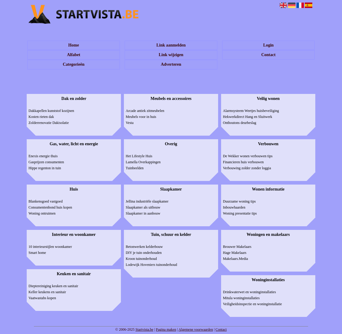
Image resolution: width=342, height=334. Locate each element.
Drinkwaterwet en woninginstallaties (249, 292)
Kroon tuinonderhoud (141, 259)
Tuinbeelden (135, 168)
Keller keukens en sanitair (47, 292)
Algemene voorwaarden (195, 329)
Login (268, 45)
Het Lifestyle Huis (139, 156)
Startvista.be (144, 329)
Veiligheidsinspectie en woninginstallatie (252, 304)
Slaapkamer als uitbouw (143, 207)
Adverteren (171, 64)
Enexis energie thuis (43, 156)
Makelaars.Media (235, 259)
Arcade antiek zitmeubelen (145, 111)
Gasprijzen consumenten (46, 162)
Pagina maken (166, 329)
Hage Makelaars (234, 253)
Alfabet (73, 55)
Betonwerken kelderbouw (144, 247)
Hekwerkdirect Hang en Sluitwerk (247, 117)
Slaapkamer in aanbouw (143, 213)
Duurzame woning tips (239, 201)
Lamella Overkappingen (143, 162)
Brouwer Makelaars (237, 247)
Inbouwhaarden (234, 207)
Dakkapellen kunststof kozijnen (51, 111)
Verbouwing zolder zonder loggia (247, 168)
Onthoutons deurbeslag (239, 123)
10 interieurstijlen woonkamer (50, 247)
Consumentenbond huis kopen (50, 207)
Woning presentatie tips (240, 213)
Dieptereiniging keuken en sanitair (53, 286)
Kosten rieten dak (41, 117)
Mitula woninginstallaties (241, 298)
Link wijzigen (171, 55)
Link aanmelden (171, 45)
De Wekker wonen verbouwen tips (247, 156)
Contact (268, 55)
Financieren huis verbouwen (243, 162)
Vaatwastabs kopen (42, 298)
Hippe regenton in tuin (44, 168)
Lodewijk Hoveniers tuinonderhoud (151, 265)
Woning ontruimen (42, 213)
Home (73, 45)
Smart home (37, 253)
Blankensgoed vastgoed (45, 201)
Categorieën (73, 64)
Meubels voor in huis (141, 117)
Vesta (130, 123)
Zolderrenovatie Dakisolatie (48, 123)
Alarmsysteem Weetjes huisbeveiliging (251, 111)
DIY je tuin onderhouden (144, 253)
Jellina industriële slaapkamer (147, 201)
